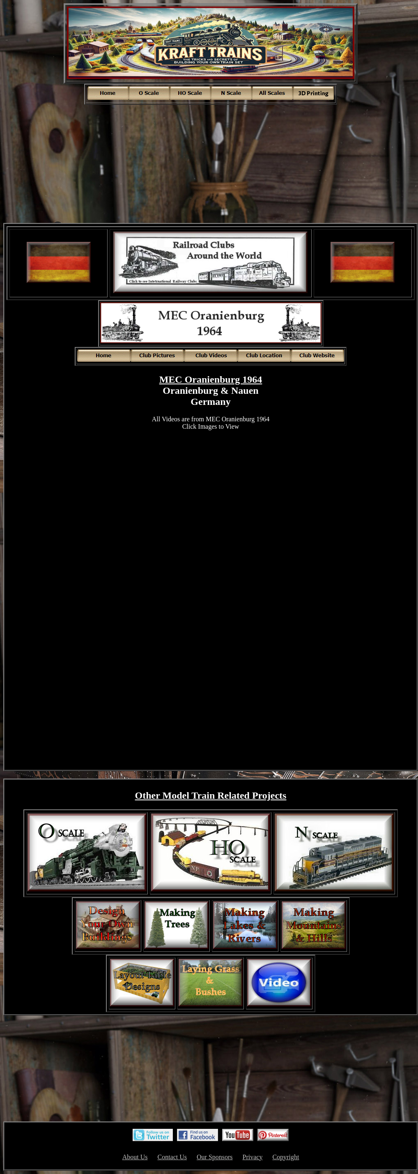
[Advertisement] (211, 163)
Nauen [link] (245, 390)
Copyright (285, 1156)
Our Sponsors (215, 1156)
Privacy (253, 1156)
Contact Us (172, 1156)
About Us (135, 1156)
